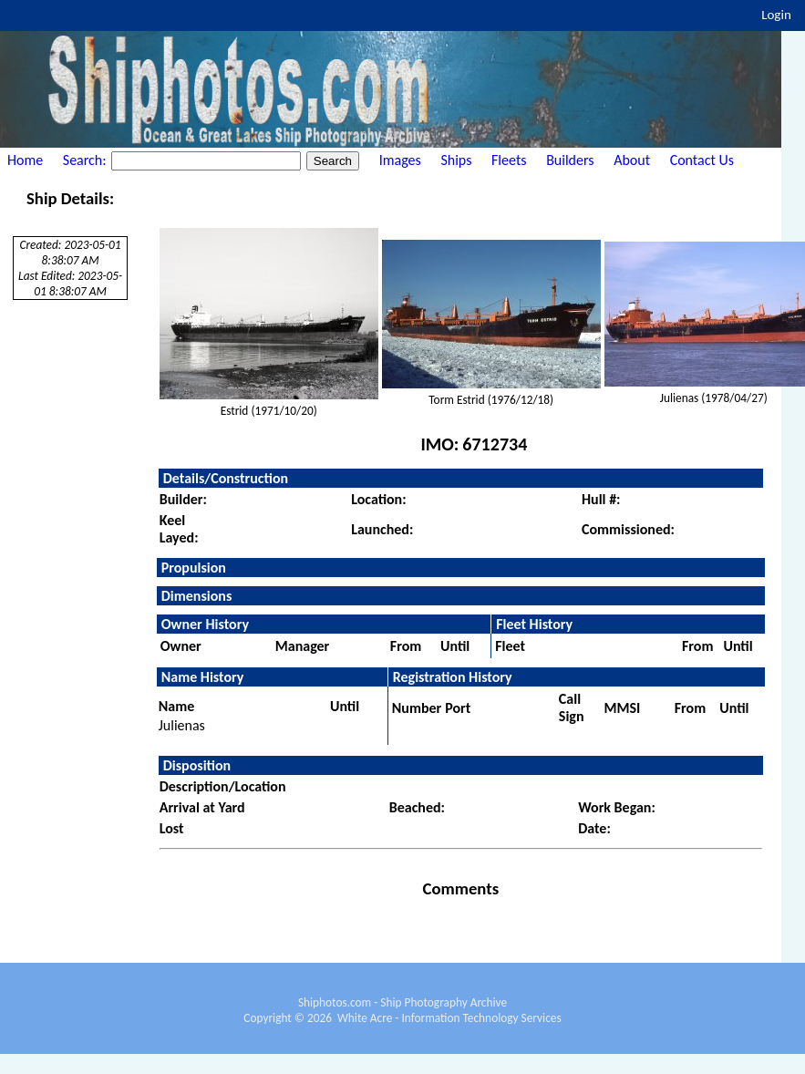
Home (25, 160)
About (632, 160)
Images (400, 160)
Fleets (508, 160)
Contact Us (702, 160)
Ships (455, 160)
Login (776, 14)
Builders (569, 160)
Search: (86, 160)
